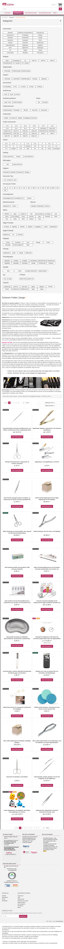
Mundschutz (20, 172)
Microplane (47, 216)
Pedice (55, 216)
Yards (39, 219)
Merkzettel (4, 900)
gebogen (21, 252)
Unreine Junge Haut (8, 156)
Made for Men (23, 278)
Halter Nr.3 (34, 60)
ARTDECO (6, 214)
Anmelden (54, 4)
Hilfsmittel (26, 110)
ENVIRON (29, 931)
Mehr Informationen (17, 437)
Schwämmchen (15, 289)
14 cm (16, 125)
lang (42, 148)
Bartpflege (33, 206)
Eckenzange (7, 78)
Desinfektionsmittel (30, 13)
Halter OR (52, 60)
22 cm (16, 128)
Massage (33, 263)
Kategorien (18, 13)
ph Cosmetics (42, 934)
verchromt (17, 94)
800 (29, 187)
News (19, 907)
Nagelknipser (25, 45)
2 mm (49, 146)
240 (19, 187)
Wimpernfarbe (44, 931)
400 (24, 187)
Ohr (10, 50)
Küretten (40, 50)
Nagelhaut (30, 226)
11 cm (27, 143)
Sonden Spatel (10, 52)
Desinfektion (6, 172)
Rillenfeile (22, 226)
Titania (23, 219)
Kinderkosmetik (42, 263)
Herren (40, 40)
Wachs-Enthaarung (13, 928)
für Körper (31, 86)
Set (25, 60)
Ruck (7, 219)
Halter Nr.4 (43, 60)
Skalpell (25, 50)
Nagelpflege (27, 118)
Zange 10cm (34, 133)
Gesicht (10, 180)
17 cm (20, 146)
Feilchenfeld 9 (43, 128)
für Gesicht (23, 86)
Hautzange (34, 78)
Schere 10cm (16, 133)
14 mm (34, 125)
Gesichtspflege (33, 260)
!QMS (24, 931)
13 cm (13, 143)
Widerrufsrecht (21, 902)
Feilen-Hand (24, 286)
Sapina (14, 219)
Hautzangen (25, 40)
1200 (57, 187)
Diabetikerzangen (26, 78)
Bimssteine (10, 32)
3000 (33, 187)
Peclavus (21, 936)
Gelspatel (13, 148)
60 (9, 187)
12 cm (7, 125)
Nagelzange (44, 78)
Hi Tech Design (15, 216)
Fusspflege (15, 260)
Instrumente (13, 118)
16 (13, 146)
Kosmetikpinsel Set (18, 198)
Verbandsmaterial (7, 110)
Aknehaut (18, 156)
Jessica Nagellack (55, 931)
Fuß (5, 180)
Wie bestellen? (21, 904)
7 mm (42, 146)
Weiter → (28, 402)
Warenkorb (5, 897)
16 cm (25, 125)
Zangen (42, 289)
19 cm (7, 128)
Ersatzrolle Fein (10, 35)
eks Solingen (48, 214)
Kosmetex (31, 216)
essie (56, 214)
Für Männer (6, 226)
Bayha (7, 60)
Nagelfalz (20, 118)
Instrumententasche (10, 45)
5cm (34, 128)
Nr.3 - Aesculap (16, 63)
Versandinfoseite (53, 943)
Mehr (55, 13)
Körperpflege (25, 263)
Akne (7, 164)
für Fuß (15, 86)
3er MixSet (27, 146)
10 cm (6, 143)
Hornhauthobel (25, 37)
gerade (13, 252)
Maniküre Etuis (40, 42)
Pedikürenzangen (17, 71)
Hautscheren (10, 40)
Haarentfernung (50, 260)
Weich (28, 245)
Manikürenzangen (26, 71)
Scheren (7, 289)
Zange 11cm (34, 135)
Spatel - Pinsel (7, 102)
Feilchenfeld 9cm (7, 133)
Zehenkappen (16, 110)
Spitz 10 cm (16, 130)
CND (31, 214)
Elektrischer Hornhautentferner (25, 32)
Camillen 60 (23, 214)
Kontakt (4, 895)
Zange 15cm (34, 130)
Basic (8, 271)
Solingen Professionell (31, 271)
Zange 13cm (25, 130)
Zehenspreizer (40, 52)
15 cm (43, 125)
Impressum (20, 895)
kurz (35, 148)
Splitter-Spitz (29, 252)
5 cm (56, 146)
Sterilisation (25, 52)
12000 (52, 187)
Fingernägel (40, 206)
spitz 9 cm (25, 133)
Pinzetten (10, 42)
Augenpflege (16, 263)
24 (50, 405)
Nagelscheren (25, 47)
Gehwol (7, 216)
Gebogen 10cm (7, 130)
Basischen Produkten (20, 934)
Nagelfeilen (40, 45)
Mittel (28, 148)
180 (14, 187)
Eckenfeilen (10, 37)
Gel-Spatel (45, 102)
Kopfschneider (16, 78)
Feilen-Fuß (15, 286)
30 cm (25, 128)
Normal (49, 148)
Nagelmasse (6, 234)
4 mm (35, 146)
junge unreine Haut (17, 164)
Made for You (31, 278)
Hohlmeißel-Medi (7, 63)
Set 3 (5, 278)
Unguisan (31, 219)
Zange (9, 278)
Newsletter (20, 905)
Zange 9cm (25, 135)
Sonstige (40, 37)
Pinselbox (29, 198)
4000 (48, 187)
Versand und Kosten (23, 900)
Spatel (33, 289)
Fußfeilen (40, 35)
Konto (3, 899)
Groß (21, 148)
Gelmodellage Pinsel (8, 198)
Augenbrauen (6, 252)
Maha (39, 216)
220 (38, 187)
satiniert (14, 206)
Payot (38, 931)
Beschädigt (7, 245)
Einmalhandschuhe (45, 13)
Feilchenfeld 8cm (43, 130)
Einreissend (17, 242)
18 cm (52, 125)
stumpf (11, 94)
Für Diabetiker (25, 35)
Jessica (23, 216)
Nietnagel (38, 242)
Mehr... (44, 851)
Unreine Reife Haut (28, 156)
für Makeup (39, 86)
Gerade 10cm (52, 128)
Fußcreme (47, 206)
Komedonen (25, 42)
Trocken (48, 242)
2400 (43, 187)
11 (20, 143)
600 (5, 190)
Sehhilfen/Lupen (24, 289)
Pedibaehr (35, 936)
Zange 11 (43, 133)
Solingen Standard (42, 271)
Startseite (8, 13)
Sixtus (12, 936)
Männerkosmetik (42, 260)
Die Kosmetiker (39, 214)
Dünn (28, 242)
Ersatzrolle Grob (40, 32)
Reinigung (27, 172)
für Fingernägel (7, 86)
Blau (39, 102)
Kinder (10, 47)
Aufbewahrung (7, 286)
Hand (15, 180)
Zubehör (46, 226)
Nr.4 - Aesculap (25, 63)
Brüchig (8, 242)
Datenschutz (13, 870)
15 (23, 402)
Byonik (34, 931)
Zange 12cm (7, 135)
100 (5, 187)
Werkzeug (20, 234)
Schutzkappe (56, 148)
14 (42, 143)
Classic (19, 271)
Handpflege (24, 260)
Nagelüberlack (53, 226)
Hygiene (33, 286)
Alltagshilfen (7, 260)
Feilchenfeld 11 (52, 130)
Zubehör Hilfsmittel (17, 102)
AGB (19, 897)
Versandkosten (59, 921)
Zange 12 (52, 133)
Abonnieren (23, 916)
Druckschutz (34, 118)
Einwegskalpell (16, 60)
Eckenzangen (7, 71)
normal (5, 94)
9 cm (6, 148)
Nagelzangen (40, 47)
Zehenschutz (35, 110)
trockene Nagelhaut (18, 245)
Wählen (50, 402)
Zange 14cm (16, 135)
